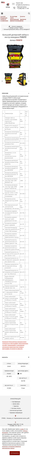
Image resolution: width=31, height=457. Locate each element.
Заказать (5, 357)
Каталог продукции (3, 17)
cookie (22, 429)
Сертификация (16, 401)
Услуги (23, 16)
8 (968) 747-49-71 (15, 425)
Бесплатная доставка (16, 410)
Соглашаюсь (15, 453)
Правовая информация (16, 412)
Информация (15, 19)
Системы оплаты (16, 408)
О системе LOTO (13, 17)
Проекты (3, 19)
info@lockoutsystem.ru (23, 5)
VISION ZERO (16, 404)
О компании (4, 21)
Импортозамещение (17, 21)
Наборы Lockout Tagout (16, 28)
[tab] (15, 93)
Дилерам (23, 19)
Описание (5, 93)
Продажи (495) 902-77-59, (15, 424)
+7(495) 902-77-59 (23, 8)
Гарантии (16, 406)
